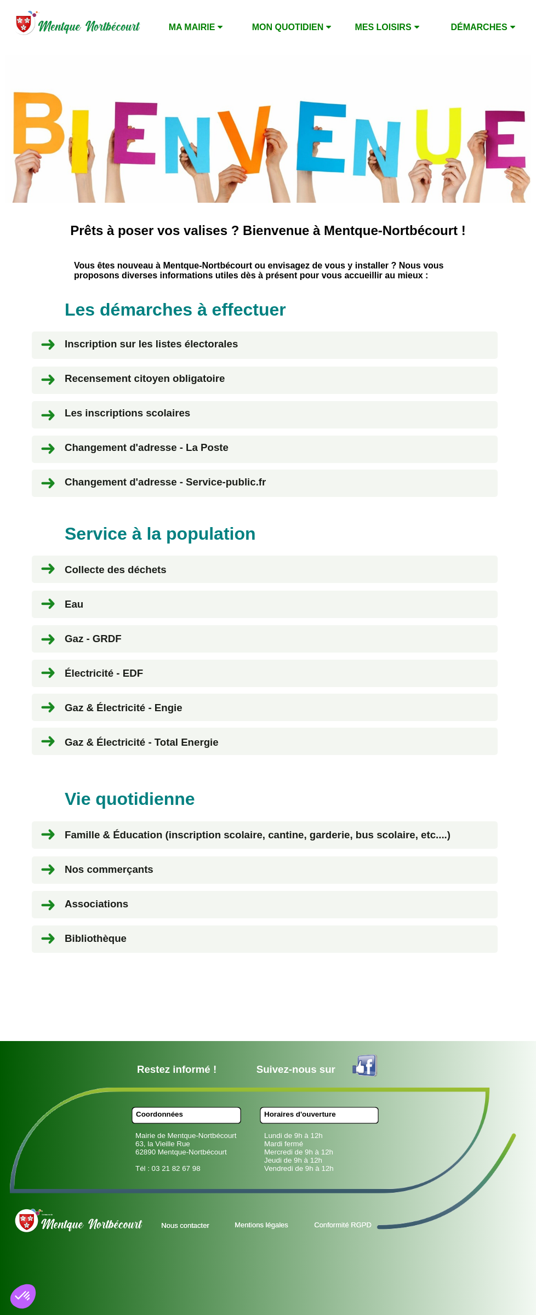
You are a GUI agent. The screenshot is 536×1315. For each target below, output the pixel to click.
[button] (23, 1296)
